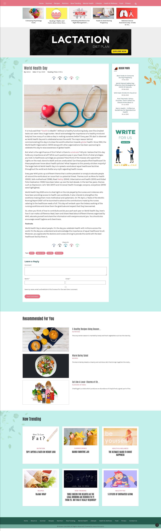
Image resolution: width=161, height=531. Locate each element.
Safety (61, 179)
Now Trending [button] (76, 3)
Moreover (59, 253)
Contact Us (133, 523)
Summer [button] (49, 3)
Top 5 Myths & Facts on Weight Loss (41, 451)
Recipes (75, 358)
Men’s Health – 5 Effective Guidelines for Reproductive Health (125, 110)
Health (45, 130)
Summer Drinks (80, 448)
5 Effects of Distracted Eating (120, 494)
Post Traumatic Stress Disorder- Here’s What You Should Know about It (125, 100)
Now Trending (80, 490)
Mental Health (83, 523)
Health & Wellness (120, 448)
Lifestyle (93, 523)
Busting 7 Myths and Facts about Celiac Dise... (57, 22)
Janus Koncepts (98, 529)
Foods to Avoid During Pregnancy (104, 21)
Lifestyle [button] (99, 3)
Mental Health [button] (88, 3)
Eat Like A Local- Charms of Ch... (86, 381)
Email (68, 278)
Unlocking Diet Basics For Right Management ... (80, 21)
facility (49, 253)
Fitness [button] (128, 3)
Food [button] (121, 3)
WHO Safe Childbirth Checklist (125, 93)
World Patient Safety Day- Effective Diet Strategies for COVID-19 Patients (125, 85)
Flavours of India (79, 384)
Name (27, 278)
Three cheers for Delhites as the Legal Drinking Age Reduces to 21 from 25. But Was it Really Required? (80, 498)
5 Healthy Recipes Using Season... (86, 328)
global (84, 142)
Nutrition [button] (65, 3)
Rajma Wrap (40, 494)
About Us (34, 523)
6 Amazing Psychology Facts (33, 21)
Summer (43, 523)
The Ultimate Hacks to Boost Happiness (120, 453)
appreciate (40, 253)
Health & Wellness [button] (110, 3)
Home (41, 3)
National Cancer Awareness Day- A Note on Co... (127, 22)
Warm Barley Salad (80, 355)
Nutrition (76, 331)
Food (116, 523)
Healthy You (120, 490)
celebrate (74, 152)
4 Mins (54, 72)
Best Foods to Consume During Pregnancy (125, 76)
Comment (28, 265)
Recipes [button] (57, 3)
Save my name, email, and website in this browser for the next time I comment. (51, 289)
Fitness (123, 523)
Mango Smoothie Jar (80, 451)
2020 (31, 253)
